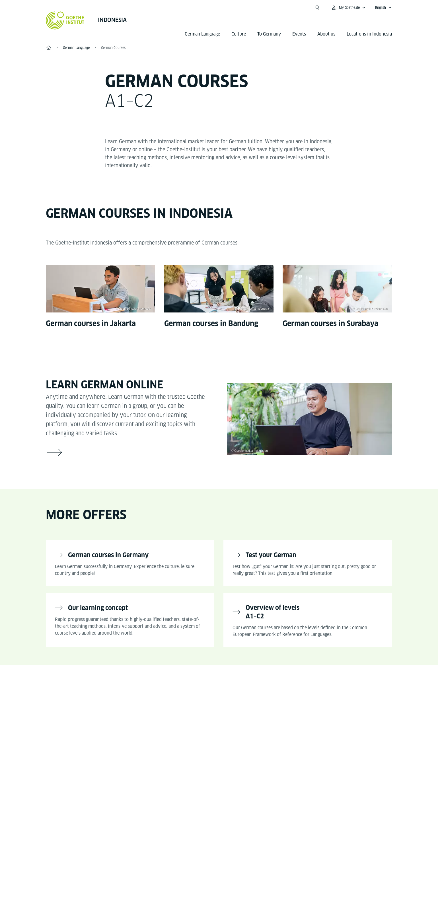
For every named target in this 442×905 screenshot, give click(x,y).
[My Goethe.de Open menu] (348, 7)
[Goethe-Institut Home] (65, 20)
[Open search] (317, 7)
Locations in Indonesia (369, 34)
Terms (277, 864)
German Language (202, 34)
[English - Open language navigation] (383, 7)
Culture (238, 34)
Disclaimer (212, 864)
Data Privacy (247, 864)
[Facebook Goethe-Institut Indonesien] (188, 716)
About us (326, 34)
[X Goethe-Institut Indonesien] (249, 716)
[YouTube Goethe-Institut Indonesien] (206, 716)
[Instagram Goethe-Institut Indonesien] (224, 716)
